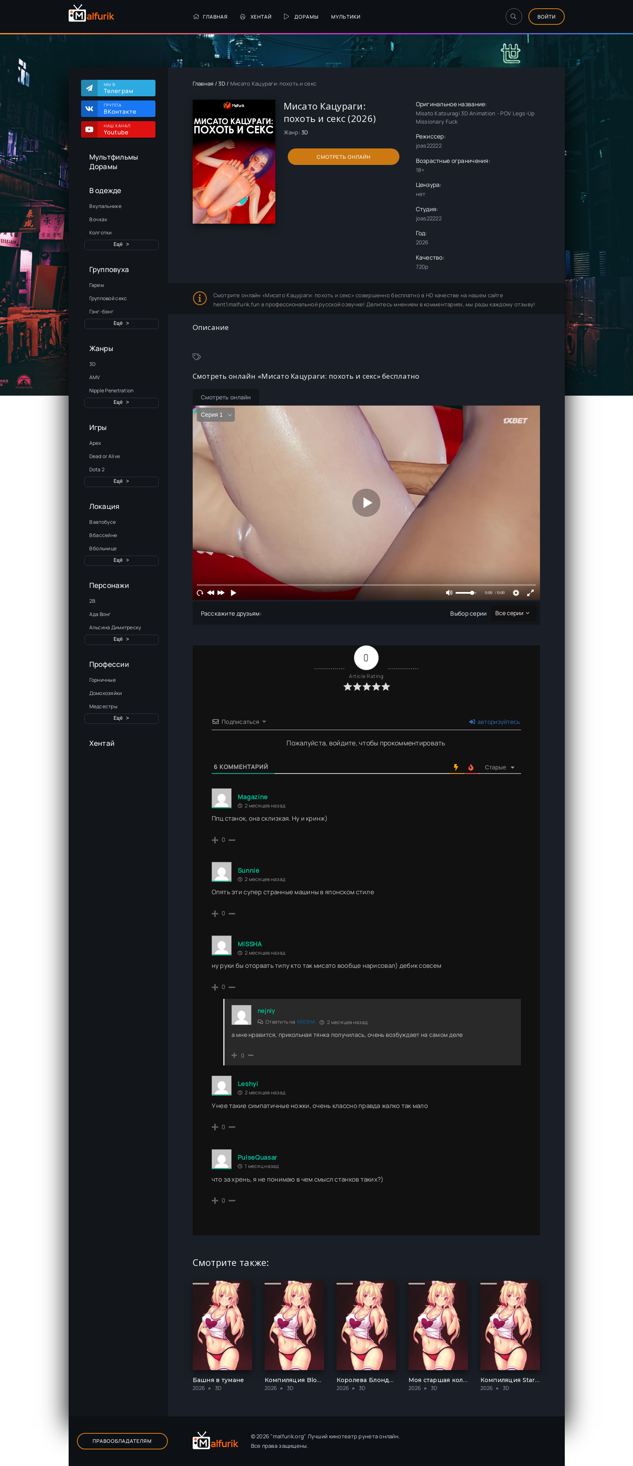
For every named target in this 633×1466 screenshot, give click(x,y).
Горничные (102, 679)
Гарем (96, 285)
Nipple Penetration (111, 390)
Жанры (101, 348)
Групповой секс (108, 298)
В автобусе (102, 521)
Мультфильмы (114, 157)
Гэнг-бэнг (101, 311)
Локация (104, 506)
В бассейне (103, 535)
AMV (94, 377)
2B (92, 600)
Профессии (109, 664)
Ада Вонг (100, 614)
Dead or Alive (104, 456)
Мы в (125, 88)
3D (92, 364)
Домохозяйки (105, 693)
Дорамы (301, 16)
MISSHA (306, 1021)
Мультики (346, 16)
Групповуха (109, 269)
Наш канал (125, 129)
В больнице (103, 548)
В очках (98, 219)
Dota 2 (97, 469)
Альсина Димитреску (115, 627)
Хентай (256, 16)
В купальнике (105, 206)
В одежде (105, 190)
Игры (98, 427)
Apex (95, 442)
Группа (125, 108)
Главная (210, 16)
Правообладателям (122, 1441)
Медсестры (103, 706)
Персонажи (109, 585)
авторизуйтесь (494, 722)
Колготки (100, 232)
